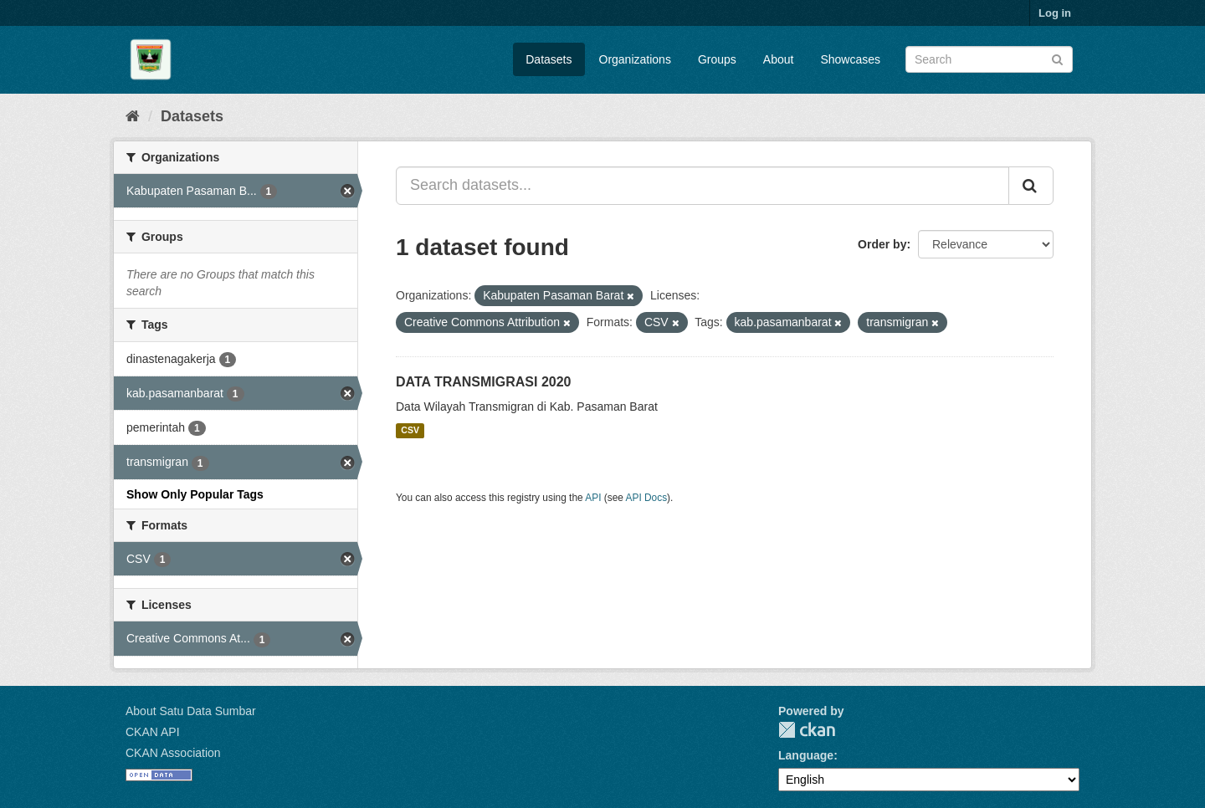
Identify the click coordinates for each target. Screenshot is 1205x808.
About (778, 59)
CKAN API (153, 732)
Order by (882, 244)
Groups (717, 59)
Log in (1054, 13)
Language (805, 755)
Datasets (549, 59)
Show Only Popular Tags (195, 494)
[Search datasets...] (702, 185)
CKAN (806, 730)
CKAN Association (173, 752)
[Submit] (1057, 58)
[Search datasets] (989, 59)
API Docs (647, 498)
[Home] (133, 116)
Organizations (635, 59)
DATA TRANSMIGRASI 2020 (484, 382)
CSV (410, 431)
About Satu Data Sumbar (191, 711)
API (593, 498)
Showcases (850, 59)
